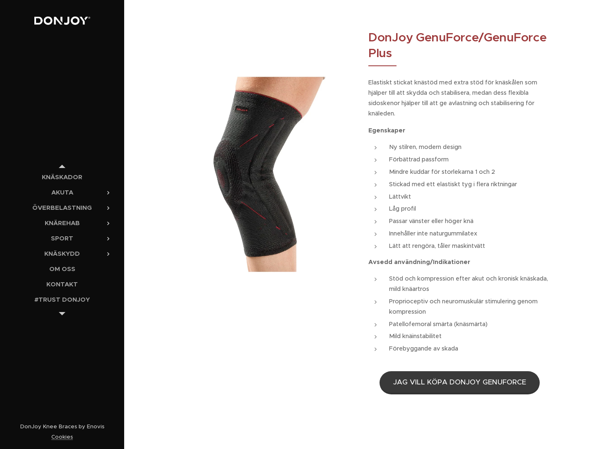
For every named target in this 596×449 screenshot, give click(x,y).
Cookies (62, 436)
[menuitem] (62, 177)
